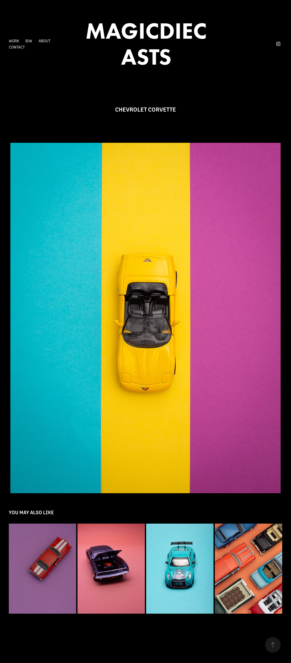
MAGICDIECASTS (146, 44)
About (45, 40)
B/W (28, 40)
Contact (17, 47)
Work (14, 40)
